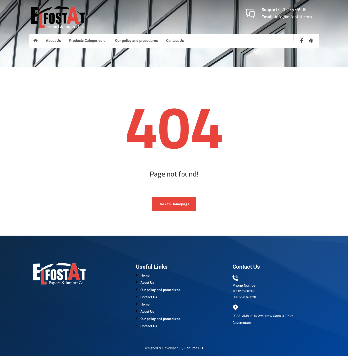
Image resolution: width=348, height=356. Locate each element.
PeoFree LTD (194, 347)
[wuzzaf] (310, 40)
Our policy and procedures (160, 290)
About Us (147, 283)
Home (144, 275)
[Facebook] (301, 40)
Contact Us (148, 297)
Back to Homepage (174, 204)
